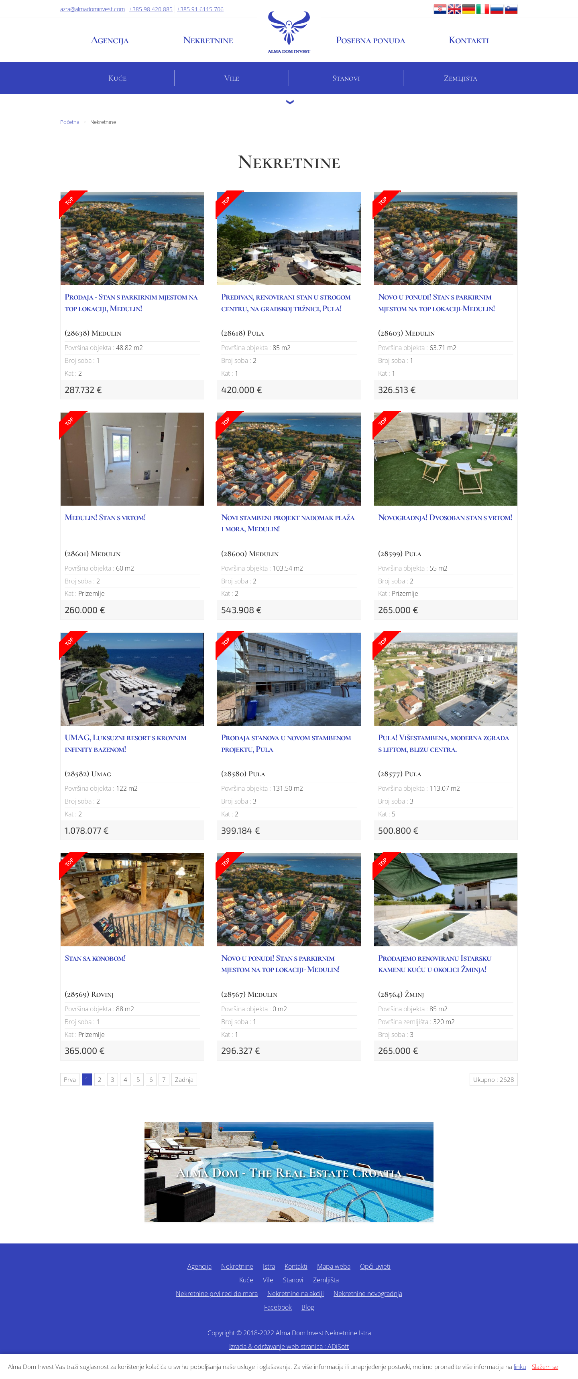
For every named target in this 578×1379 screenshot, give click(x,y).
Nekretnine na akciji (295, 1293)
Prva (70, 1079)
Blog (307, 1307)
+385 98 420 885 (151, 9)
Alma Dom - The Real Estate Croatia (289, 1172)
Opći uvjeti (375, 1266)
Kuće (117, 78)
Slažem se (545, 1367)
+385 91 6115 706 (200, 9)
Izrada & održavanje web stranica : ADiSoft (289, 1346)
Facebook (278, 1307)
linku (520, 1367)
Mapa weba (333, 1266)
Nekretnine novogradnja (368, 1293)
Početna (69, 122)
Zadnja (184, 1079)
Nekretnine (208, 40)
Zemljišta (460, 78)
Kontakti (469, 40)
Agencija (109, 40)
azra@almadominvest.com (92, 9)
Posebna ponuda (370, 40)
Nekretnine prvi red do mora (217, 1293)
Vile (231, 78)
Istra (269, 1266)
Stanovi (346, 78)
